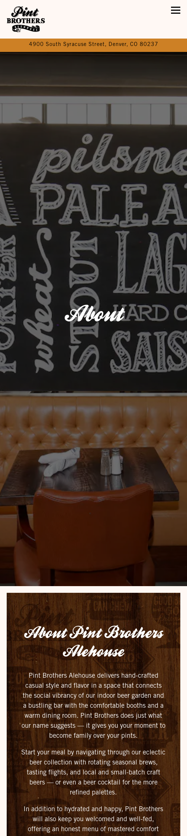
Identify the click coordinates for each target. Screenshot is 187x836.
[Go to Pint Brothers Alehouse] (93, 45)
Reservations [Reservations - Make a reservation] (93, 827)
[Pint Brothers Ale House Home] (32, 19)
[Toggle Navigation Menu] (175, 10)
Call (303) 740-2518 (93, 807)
